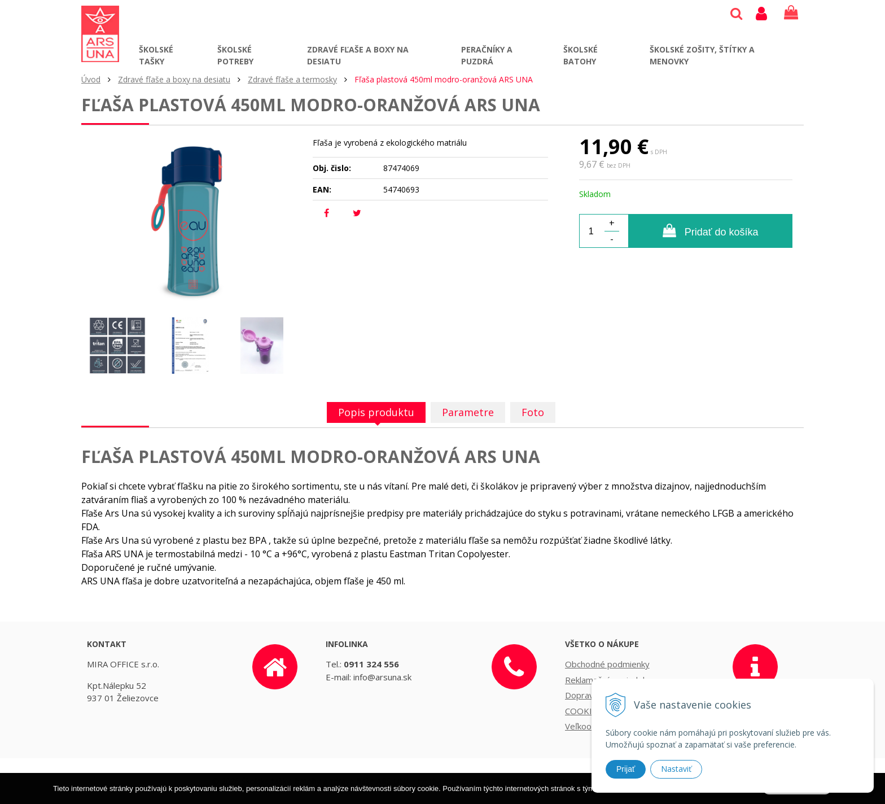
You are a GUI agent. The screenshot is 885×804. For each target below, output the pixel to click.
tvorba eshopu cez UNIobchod (473, 781)
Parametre (468, 412)
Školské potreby (235, 55)
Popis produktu (376, 412)
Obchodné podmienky (607, 664)
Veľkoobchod (590, 726)
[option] (117, 345)
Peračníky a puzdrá (486, 55)
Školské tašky (156, 55)
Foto (533, 412)
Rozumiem (797, 796)
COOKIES (583, 710)
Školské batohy (580, 55)
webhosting (555, 781)
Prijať (625, 769)
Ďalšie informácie (660, 797)
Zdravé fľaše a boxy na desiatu (358, 55)
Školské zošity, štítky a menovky (702, 55)
